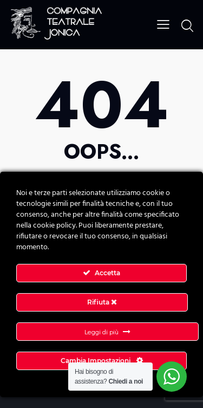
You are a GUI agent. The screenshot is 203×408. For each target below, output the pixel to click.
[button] (163, 23)
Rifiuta (102, 302)
